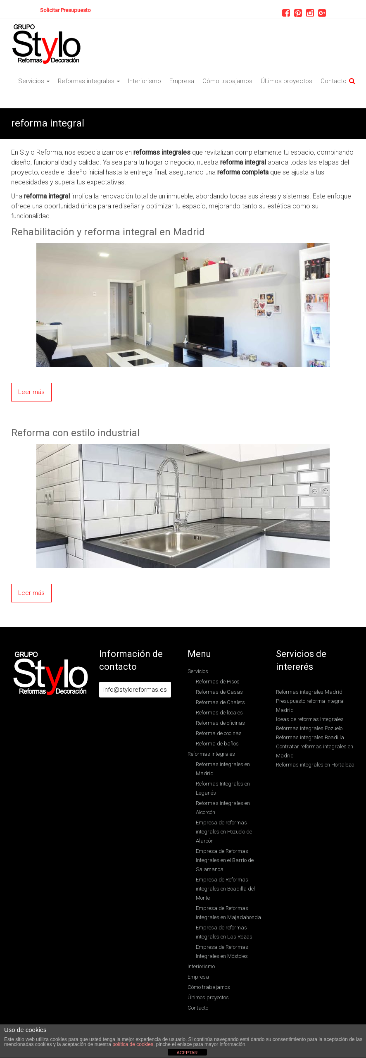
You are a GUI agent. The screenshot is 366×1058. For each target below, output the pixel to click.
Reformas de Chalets (220, 702)
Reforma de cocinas (219, 733)
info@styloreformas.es (135, 689)
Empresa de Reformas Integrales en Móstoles (222, 951)
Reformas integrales (86, 81)
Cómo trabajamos (227, 81)
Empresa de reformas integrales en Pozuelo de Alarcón (224, 831)
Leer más (31, 392)
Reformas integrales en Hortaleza (315, 765)
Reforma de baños (217, 743)
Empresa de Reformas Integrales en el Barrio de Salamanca (225, 860)
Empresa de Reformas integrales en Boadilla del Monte (225, 888)
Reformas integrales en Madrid (223, 768)
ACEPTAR (186, 1052)
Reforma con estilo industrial (75, 433)
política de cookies (132, 1044)
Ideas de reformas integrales (310, 719)
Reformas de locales (219, 712)
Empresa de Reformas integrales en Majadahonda (228, 912)
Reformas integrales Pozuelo (309, 728)
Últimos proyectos (286, 81)
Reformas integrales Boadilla (310, 737)
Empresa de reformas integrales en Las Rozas (224, 932)
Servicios (31, 81)
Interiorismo (144, 81)
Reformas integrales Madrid (309, 692)
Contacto (334, 81)
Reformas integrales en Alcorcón (223, 807)
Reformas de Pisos (218, 681)
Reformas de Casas (219, 692)
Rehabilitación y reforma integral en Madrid (108, 232)
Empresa (181, 81)
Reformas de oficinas (220, 723)
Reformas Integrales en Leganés (223, 788)
